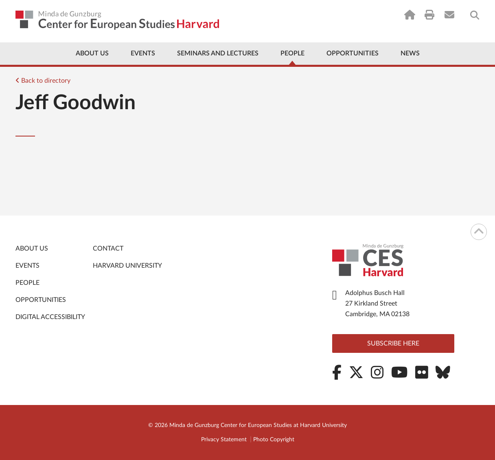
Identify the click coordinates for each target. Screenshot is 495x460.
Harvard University (127, 265)
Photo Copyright (273, 439)
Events (143, 53)
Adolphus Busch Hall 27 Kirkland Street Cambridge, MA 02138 (377, 303)
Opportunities (352, 53)
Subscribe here (393, 343)
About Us (92, 53)
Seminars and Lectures (217, 53)
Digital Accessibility (50, 317)
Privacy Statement (224, 439)
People (292, 53)
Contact (108, 248)
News (410, 53)
